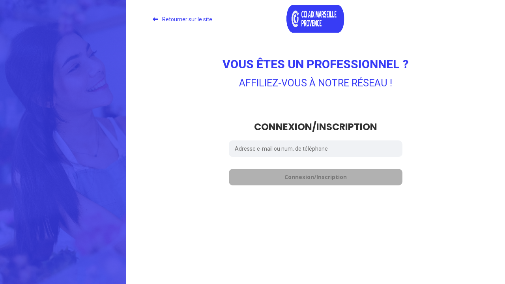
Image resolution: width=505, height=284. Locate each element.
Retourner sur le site (187, 19)
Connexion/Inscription (315, 177)
